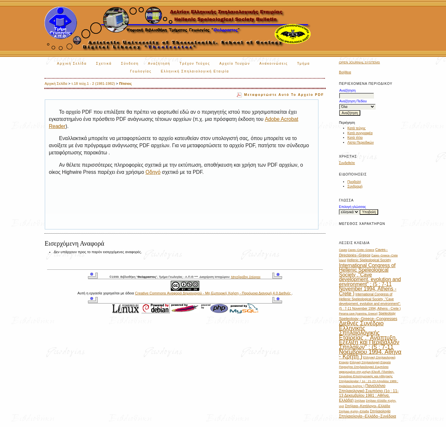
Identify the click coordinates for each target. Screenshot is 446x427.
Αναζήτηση (159, 63)
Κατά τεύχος (356, 128)
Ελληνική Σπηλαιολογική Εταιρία (195, 71)
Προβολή (354, 182)
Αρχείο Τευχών (234, 63)
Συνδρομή (355, 186)
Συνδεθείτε (347, 163)
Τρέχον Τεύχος (195, 63)
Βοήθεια (345, 72)
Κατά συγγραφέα (359, 133)
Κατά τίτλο (355, 137)
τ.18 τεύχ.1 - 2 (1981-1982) (93, 83)
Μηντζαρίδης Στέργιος (246, 276)
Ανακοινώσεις (273, 63)
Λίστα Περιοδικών (360, 142)
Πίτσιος (125, 83)
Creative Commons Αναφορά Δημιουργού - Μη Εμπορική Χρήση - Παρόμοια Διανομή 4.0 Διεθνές (213, 293)
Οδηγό (152, 172)
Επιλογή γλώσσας (352, 207)
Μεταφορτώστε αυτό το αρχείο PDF (284, 95)
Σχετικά (104, 63)
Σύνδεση (130, 63)
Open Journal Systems (359, 62)
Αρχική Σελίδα (72, 63)
